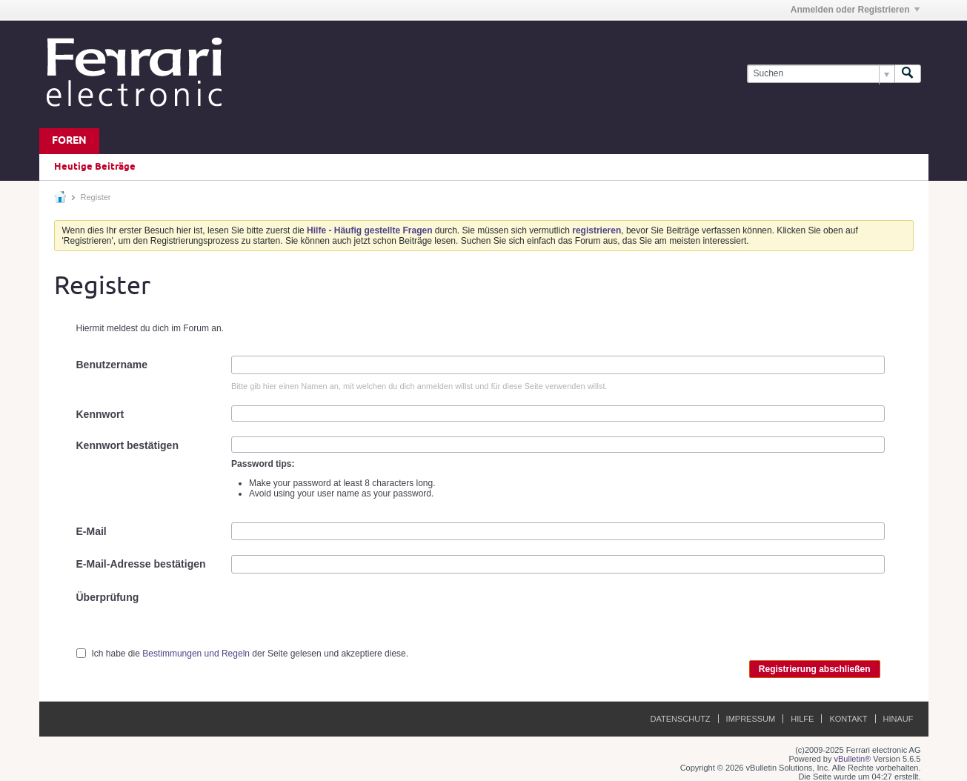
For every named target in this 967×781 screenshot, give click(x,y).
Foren (69, 141)
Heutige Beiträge (95, 166)
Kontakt (848, 718)
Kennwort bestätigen (127, 445)
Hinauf (898, 718)
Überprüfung (107, 597)
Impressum (751, 718)
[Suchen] (820, 73)
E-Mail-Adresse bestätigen (141, 564)
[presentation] (343, 617)
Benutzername (111, 364)
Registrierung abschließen (815, 669)
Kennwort (100, 414)
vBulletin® (852, 758)
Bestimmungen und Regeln (196, 653)
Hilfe (802, 718)
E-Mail (91, 531)
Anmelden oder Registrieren (855, 9)
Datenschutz (681, 718)
